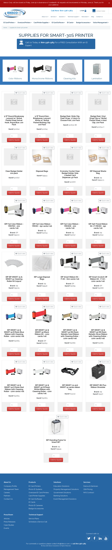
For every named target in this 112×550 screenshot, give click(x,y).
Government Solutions (62, 493)
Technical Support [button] (73, 16)
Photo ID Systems (35, 489)
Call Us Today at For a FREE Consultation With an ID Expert (56, 44)
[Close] (109, 2)
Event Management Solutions (65, 499)
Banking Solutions (61, 496)
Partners (7, 496)
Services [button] (53, 16)
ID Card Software (35, 499)
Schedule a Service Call (38, 522)
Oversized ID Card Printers (39, 493)
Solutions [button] (61, 16)
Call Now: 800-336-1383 (62, 10)
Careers (7, 493)
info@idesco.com (63, 544)
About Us (7, 482)
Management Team (11, 489)
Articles (7, 519)
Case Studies (9, 525)
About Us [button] (44, 16)
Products (32, 482)
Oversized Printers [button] (24, 22)
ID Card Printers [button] (8, 22)
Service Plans (34, 519)
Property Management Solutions (66, 489)
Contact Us (99, 16)
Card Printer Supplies (37, 496)
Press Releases (9, 522)
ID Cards (32, 502)
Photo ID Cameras (36, 505)
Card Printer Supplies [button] (41, 22)
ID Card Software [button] (58, 22)
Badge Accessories (36, 509)
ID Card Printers (35, 486)
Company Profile (10, 486)
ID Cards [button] (70, 22)
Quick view (20, 93)
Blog (92, 16)
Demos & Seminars (90, 486)
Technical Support (36, 515)
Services (86, 482)
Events (6, 528)
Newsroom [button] (85, 16)
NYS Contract (88, 493)
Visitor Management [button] (100, 22)
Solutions (57, 482)
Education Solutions (61, 486)
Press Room (8, 515)
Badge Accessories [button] (83, 22)
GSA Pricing (87, 489)
